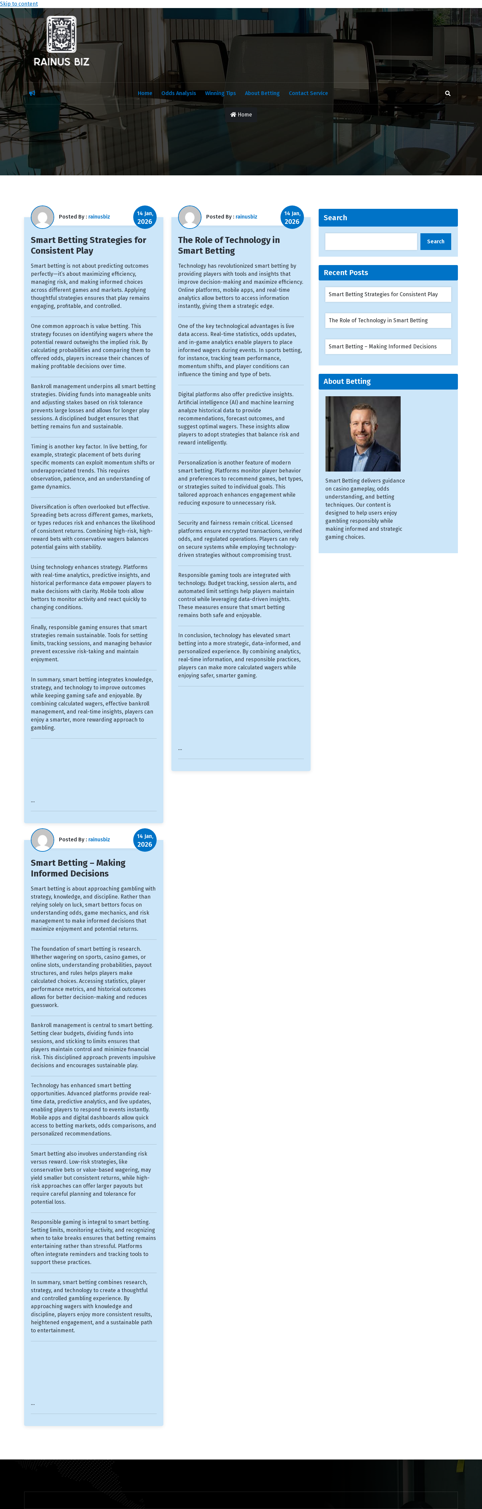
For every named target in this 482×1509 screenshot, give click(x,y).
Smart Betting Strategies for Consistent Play (88, 245)
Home (145, 93)
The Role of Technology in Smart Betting (229, 245)
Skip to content (19, 4)
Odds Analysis (178, 93)
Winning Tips (220, 93)
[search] (448, 93)
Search (335, 217)
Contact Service (308, 93)
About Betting (262, 93)
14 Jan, (145, 218)
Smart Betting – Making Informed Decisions (78, 868)
